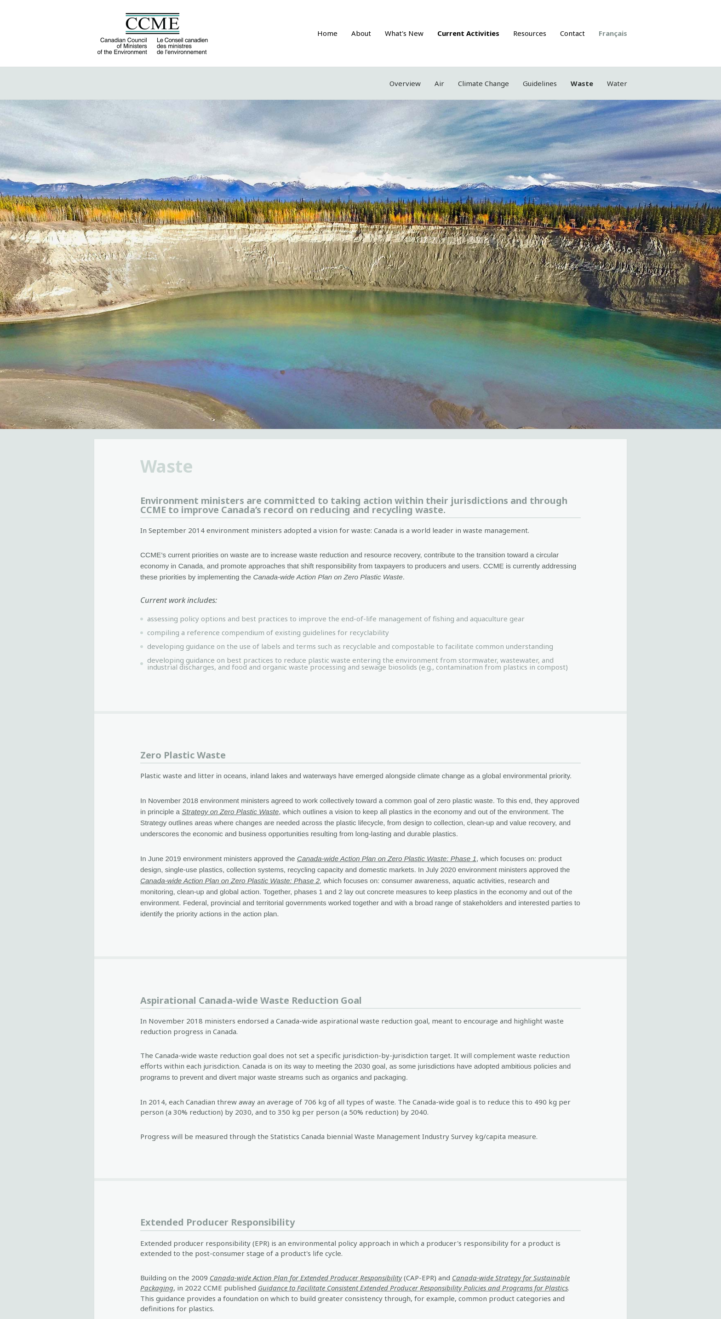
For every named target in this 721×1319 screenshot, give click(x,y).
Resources (529, 33)
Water (617, 83)
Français (613, 33)
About (361, 33)
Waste (582, 83)
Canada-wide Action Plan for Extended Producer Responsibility (306, 1277)
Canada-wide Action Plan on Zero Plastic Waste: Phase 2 (230, 881)
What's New (404, 33)
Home (327, 33)
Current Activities (468, 33)
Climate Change (483, 83)
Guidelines (540, 83)
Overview (405, 83)
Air (439, 83)
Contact (572, 33)
